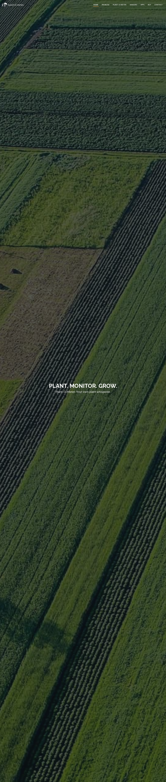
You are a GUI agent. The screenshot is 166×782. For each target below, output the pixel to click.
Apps (142, 5)
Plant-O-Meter (119, 5)
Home (95, 5)
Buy (149, 5)
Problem (105, 5)
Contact (158, 5)
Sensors (133, 5)
